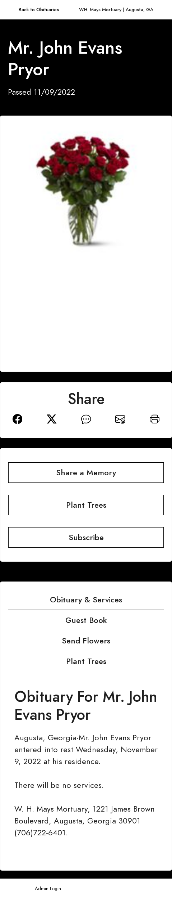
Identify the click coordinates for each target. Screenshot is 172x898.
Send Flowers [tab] (86, 640)
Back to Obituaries (39, 9)
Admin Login (48, 888)
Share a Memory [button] (86, 472)
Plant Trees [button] (86, 505)
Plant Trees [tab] (86, 661)
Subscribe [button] (86, 537)
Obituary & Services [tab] (86, 599)
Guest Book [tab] (86, 620)
